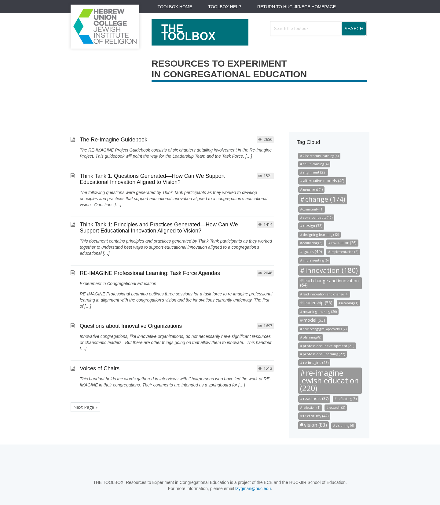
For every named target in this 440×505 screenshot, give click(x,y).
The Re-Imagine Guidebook (113, 140)
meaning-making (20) (320, 311)
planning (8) (312, 337)
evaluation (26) (344, 242)
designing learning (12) (321, 234)
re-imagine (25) (315, 362)
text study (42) (315, 416)
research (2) (337, 407)
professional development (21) (328, 345)
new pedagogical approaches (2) (324, 329)
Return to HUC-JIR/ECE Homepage (296, 6)
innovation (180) (331, 270)
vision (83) (315, 425)
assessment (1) (312, 189)
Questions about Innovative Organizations (131, 326)
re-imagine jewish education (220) (329, 380)
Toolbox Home (175, 6)
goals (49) (312, 251)
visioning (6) (345, 425)
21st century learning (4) (321, 156)
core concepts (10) (317, 217)
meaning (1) (349, 303)
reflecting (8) (347, 399)
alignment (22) (314, 172)
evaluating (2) (312, 243)
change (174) (325, 199)
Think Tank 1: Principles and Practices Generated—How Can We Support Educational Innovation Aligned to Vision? (159, 227)
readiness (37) (315, 398)
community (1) (312, 209)
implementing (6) (315, 260)
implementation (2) (344, 252)
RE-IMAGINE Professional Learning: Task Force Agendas (150, 273)
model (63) (314, 320)
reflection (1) (311, 407)
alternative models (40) (323, 180)
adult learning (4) (315, 164)
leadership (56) (317, 303)
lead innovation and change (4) (325, 294)
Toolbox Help (224, 6)
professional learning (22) (324, 354)
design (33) (312, 225)
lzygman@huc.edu (253, 488)
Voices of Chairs (99, 368)
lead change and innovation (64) (329, 283)
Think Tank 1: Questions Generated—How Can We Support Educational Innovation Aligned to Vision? (152, 179)
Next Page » (85, 407)
